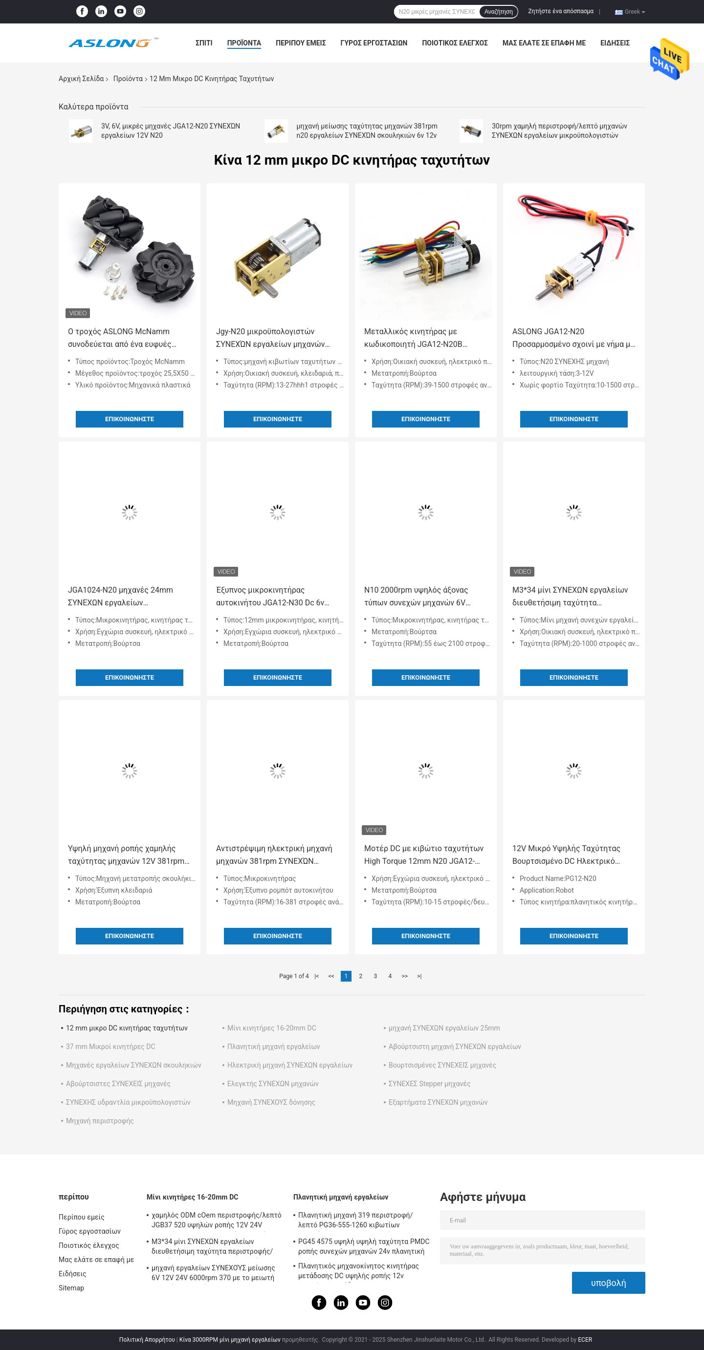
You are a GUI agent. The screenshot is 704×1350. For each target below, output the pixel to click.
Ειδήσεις (615, 43)
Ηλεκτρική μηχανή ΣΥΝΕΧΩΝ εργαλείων (289, 1065)
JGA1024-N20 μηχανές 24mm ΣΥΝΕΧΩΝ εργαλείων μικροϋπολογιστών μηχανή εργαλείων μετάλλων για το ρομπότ (120, 597)
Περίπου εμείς (301, 43)
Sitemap (71, 1288)
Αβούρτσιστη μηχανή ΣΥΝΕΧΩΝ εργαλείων (455, 1046)
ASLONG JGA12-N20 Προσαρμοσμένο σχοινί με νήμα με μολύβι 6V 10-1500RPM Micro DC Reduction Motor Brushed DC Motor (573, 339)
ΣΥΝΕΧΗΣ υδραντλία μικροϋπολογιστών (128, 1102)
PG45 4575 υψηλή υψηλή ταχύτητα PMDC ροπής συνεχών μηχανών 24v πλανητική (364, 1246)
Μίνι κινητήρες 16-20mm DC (271, 1028)
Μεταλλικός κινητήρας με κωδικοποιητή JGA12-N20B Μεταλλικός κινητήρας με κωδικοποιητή (413, 339)
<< (331, 976)
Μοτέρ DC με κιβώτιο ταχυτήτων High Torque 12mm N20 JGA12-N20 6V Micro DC (424, 856)
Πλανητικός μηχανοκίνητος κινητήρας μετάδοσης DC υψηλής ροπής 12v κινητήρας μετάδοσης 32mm (358, 1272)
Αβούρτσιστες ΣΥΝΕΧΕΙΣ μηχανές (118, 1084)
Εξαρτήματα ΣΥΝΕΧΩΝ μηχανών (438, 1102)
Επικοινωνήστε (129, 419)
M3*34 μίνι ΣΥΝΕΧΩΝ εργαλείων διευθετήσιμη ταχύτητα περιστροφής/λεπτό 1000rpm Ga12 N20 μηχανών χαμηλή (570, 597)
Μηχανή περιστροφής (100, 1121)
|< (316, 976)
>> (404, 976)
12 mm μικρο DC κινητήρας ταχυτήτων (127, 1028)
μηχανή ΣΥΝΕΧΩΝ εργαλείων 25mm (444, 1028)
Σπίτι (204, 43)
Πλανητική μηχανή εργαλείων (273, 1046)
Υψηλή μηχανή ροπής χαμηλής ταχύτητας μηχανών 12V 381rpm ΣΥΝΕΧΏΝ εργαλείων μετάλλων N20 (126, 856)
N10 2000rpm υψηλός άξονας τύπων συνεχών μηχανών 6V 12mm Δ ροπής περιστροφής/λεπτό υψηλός (417, 597)
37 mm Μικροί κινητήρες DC (110, 1046)
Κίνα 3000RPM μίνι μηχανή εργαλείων (230, 1339)
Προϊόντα (244, 43)
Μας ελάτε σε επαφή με (544, 43)
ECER (585, 1339)
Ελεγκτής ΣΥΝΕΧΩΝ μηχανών (273, 1084)
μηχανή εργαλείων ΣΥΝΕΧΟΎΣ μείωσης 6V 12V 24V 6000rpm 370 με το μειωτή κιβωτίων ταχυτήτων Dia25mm (213, 1274)
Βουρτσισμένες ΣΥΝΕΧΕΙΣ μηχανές (442, 1065)
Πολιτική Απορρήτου (147, 1339)
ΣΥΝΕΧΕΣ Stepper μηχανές (430, 1084)
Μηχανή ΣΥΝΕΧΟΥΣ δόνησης (271, 1102)
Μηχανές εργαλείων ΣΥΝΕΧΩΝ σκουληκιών (133, 1065)
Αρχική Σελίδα (81, 79)
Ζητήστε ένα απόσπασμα (561, 11)
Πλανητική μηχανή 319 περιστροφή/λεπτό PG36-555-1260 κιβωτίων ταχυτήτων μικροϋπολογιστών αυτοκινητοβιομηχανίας (355, 1221)
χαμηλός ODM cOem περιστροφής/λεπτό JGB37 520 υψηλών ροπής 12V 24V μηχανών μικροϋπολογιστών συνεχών (217, 1221)
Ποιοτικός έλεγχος (455, 43)
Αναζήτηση (498, 11)
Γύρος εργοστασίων (374, 43)
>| (419, 976)
